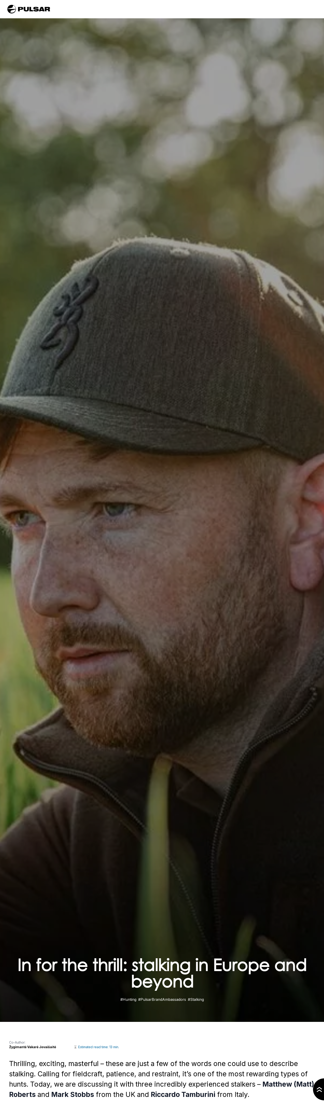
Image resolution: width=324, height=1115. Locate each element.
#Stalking (196, 999)
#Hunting (128, 999)
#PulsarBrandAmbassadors (162, 999)
